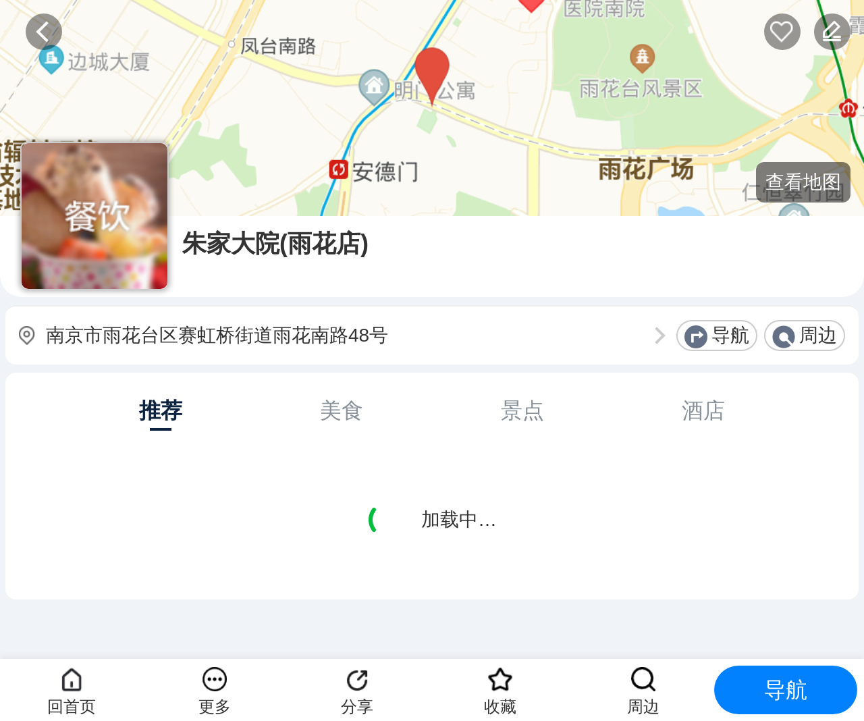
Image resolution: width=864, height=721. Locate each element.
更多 (214, 706)
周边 (818, 335)
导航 (730, 335)
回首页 (71, 706)
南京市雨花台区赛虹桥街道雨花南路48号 (217, 335)
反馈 (832, 32)
